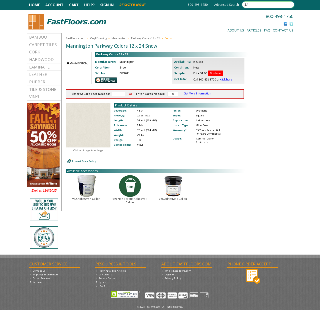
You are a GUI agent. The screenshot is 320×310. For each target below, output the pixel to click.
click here (226, 79)
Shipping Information (45, 274)
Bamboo (38, 37)
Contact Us (283, 30)
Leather (38, 74)
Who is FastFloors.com (178, 270)
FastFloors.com (75, 38)
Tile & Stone (42, 89)
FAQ (267, 30)
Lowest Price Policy (84, 161)
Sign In (107, 4)
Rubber (37, 81)
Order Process (41, 278)
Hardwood (41, 59)
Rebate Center (107, 278)
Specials (103, 282)
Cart (74, 4)
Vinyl (34, 96)
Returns (37, 282)
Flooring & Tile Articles (112, 270)
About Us (236, 30)
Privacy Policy (173, 278)
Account (54, 4)
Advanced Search (226, 4)
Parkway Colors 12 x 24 (145, 38)
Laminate (39, 67)
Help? (89, 4)
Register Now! (132, 4)
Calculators (105, 274)
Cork (34, 52)
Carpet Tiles (43, 44)
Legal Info (170, 274)
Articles (254, 30)
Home (34, 4)
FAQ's (102, 285)
